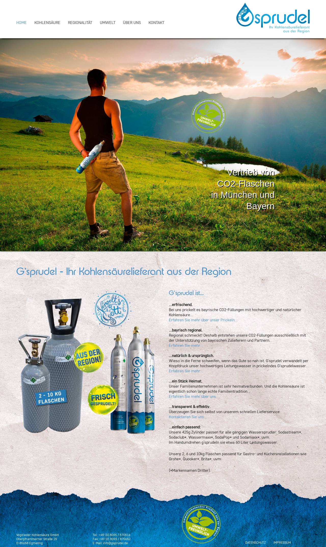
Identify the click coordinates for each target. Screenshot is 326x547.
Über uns (132, 22)
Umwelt (107, 22)
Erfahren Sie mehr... (186, 345)
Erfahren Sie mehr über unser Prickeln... (203, 319)
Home (21, 22)
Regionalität (80, 22)
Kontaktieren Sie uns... (188, 416)
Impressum (282, 542)
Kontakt (156, 22)
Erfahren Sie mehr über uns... (194, 396)
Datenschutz (255, 542)
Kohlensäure (47, 22)
